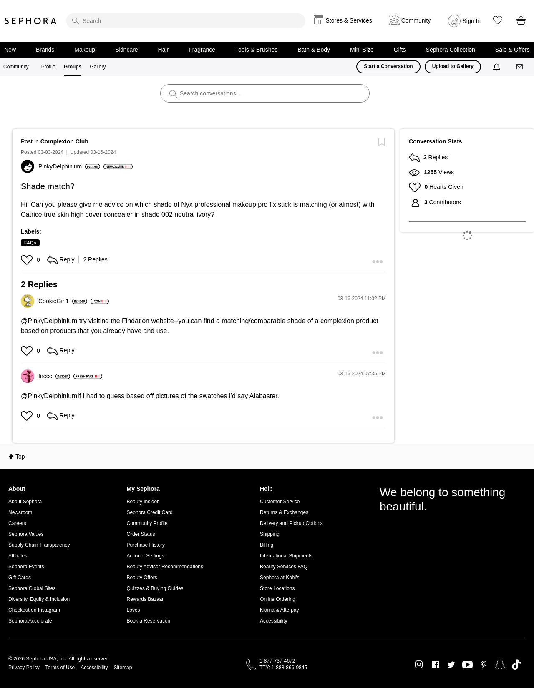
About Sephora (25, 502)
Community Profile (147, 523)
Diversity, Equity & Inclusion (39, 599)
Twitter (451, 664)
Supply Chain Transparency (39, 545)
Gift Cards (19, 577)
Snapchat (500, 664)
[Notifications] (497, 66)
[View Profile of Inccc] (54, 376)
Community (16, 67)
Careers (17, 523)
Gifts (400, 49)
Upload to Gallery (453, 66)
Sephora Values (26, 534)
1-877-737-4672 (277, 661)
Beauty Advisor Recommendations (165, 567)
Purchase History (146, 545)
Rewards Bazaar (145, 599)
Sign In (472, 21)
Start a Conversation (388, 66)
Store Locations (277, 588)
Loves (133, 610)
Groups (73, 67)
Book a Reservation (149, 621)
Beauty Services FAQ (283, 567)
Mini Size (362, 49)
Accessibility (273, 621)
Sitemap (122, 667)
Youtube (467, 665)
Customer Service (280, 502)
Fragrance (202, 49)
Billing (266, 545)
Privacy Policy (24, 667)
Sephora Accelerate (30, 621)
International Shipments (286, 556)
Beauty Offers (142, 577)
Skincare (126, 49)
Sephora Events (26, 567)
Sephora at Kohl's (279, 577)
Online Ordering (277, 599)
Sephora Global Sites (31, 588)
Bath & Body (313, 49)
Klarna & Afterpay (279, 610)
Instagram (419, 664)
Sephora (31, 21)
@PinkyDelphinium (49, 320)
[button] (28, 260)
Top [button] (20, 456)
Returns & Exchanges (284, 512)
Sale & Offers (512, 49)
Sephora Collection (450, 49)
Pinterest (484, 664)
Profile (48, 67)
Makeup (84, 49)
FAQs (30, 242)
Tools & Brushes (256, 49)
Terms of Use (60, 667)
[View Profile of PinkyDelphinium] (69, 166)
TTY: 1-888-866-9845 (283, 667)
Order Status (141, 534)
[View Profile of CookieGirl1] (62, 301)
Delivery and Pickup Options (291, 523)
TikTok (516, 664)
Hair (163, 49)
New (10, 49)
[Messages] (520, 67)
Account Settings (145, 556)
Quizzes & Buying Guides (155, 588)
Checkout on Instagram (34, 610)
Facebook (435, 664)
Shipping (270, 534)
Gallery (98, 67)
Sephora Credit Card (150, 512)
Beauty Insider (143, 502)
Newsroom (20, 512)
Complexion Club (64, 141)
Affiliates (17, 556)
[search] (185, 20)
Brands (45, 49)
